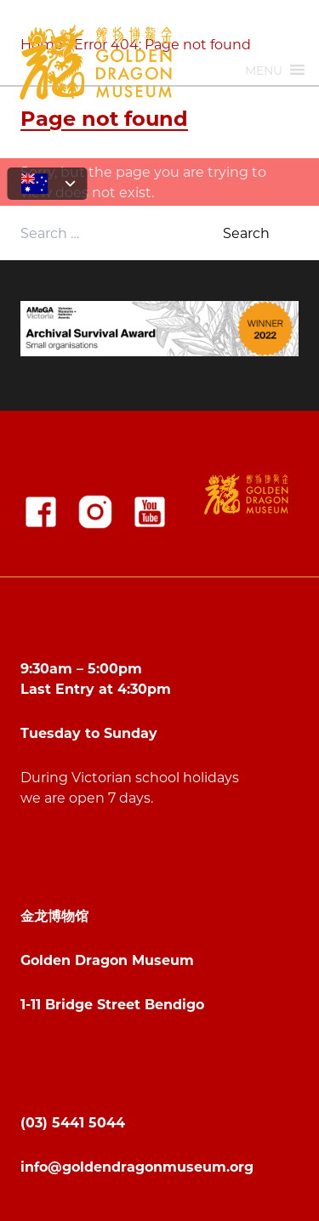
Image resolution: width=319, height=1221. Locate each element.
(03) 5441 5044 (72, 1122)
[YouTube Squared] (149, 511)
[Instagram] (95, 511)
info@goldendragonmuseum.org (136, 1166)
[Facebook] (40, 511)
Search (246, 232)
